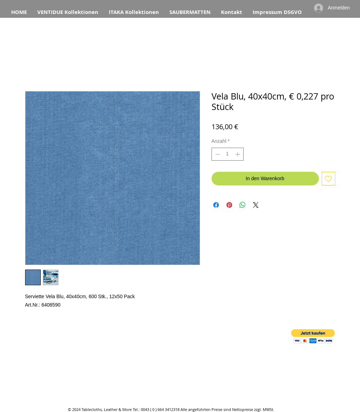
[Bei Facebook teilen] (216, 205)
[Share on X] (256, 205)
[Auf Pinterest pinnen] (229, 205)
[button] (313, 336)
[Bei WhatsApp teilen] (242, 205)
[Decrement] (217, 154)
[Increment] (238, 154)
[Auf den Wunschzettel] (328, 178)
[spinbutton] (227, 154)
